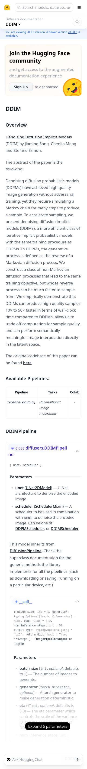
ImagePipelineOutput (52, 639)
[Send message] (77, 759)
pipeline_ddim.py (21, 402)
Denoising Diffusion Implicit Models (39, 137)
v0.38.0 (72, 32)
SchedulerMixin (49, 506)
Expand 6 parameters (47, 726)
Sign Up (21, 86)
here (27, 362)
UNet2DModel (38, 487)
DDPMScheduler (29, 528)
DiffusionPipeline (26, 550)
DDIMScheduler (65, 528)
